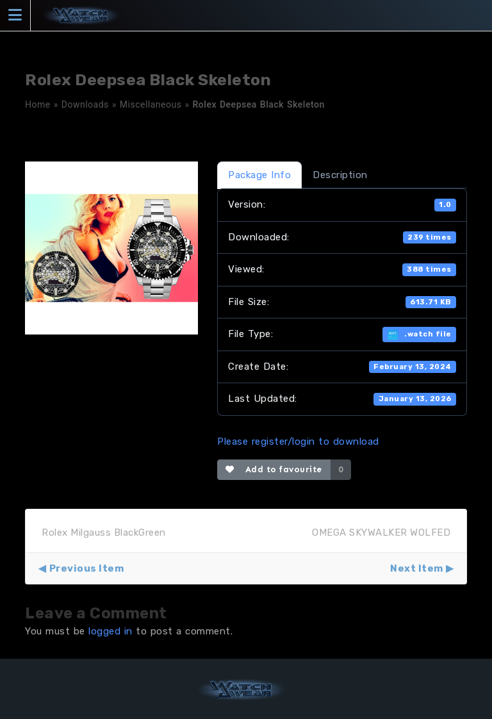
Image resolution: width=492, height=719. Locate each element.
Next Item (416, 568)
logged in (110, 631)
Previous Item (86, 568)
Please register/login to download (298, 441)
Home (38, 104)
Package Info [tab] (259, 175)
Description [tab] (340, 175)
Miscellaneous (151, 104)
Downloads (85, 104)
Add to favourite (274, 469)
